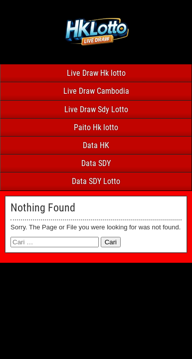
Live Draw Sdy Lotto (96, 109)
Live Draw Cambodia (96, 91)
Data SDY (96, 163)
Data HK (96, 145)
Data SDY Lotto (96, 181)
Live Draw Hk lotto (96, 73)
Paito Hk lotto (96, 127)
